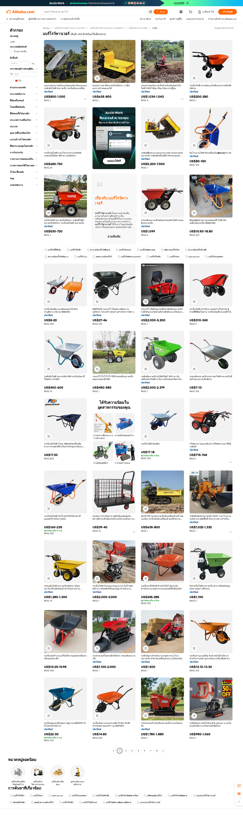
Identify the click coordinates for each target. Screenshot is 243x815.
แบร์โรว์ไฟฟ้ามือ (100, 795)
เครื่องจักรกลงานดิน (138, 28)
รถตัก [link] (155, 28)
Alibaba (46, 28)
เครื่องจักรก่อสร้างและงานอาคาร (70, 28)
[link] (239, 786)
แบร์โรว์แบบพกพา (213, 256)
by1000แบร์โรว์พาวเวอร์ (148, 802)
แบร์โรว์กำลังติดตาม (177, 795)
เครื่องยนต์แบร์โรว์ (152, 795)
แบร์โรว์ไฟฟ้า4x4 (88, 802)
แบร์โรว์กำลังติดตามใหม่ (125, 795)
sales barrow (191, 256)
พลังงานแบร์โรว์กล (170, 250)
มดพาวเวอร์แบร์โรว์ (102, 256)
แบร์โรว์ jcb (80, 256)
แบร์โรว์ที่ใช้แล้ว (53, 250)
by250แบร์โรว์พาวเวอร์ (203, 795)
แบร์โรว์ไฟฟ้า (74, 250)
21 (157, 751)
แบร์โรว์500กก (123, 250)
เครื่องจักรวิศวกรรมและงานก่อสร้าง (107, 28)
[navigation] (23, 390)
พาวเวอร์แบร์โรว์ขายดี (195, 250)
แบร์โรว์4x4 (172, 256)
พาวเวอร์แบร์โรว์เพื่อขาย (98, 250)
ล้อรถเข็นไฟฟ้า (17, 802)
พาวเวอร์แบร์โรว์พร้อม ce (56, 256)
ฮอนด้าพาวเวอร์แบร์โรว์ (42, 802)
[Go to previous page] (113, 751)
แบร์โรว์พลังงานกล (146, 250)
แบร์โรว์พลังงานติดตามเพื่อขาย (117, 802)
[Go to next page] (163, 751)
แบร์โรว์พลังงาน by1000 (128, 256)
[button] (239, 802)
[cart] (195, 12)
